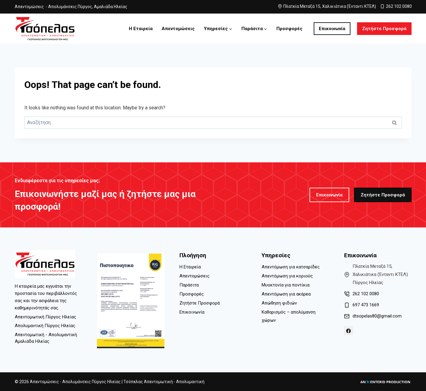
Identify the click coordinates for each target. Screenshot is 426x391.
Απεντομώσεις (178, 28)
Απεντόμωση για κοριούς (287, 276)
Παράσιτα (189, 285)
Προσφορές (289, 28)
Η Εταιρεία (141, 28)
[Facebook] (348, 330)
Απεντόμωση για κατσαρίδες (291, 267)
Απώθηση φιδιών (279, 303)
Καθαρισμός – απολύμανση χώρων (289, 316)
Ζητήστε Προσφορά (384, 28)
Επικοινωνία (332, 28)
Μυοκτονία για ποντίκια (285, 285)
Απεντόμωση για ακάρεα (286, 294)
